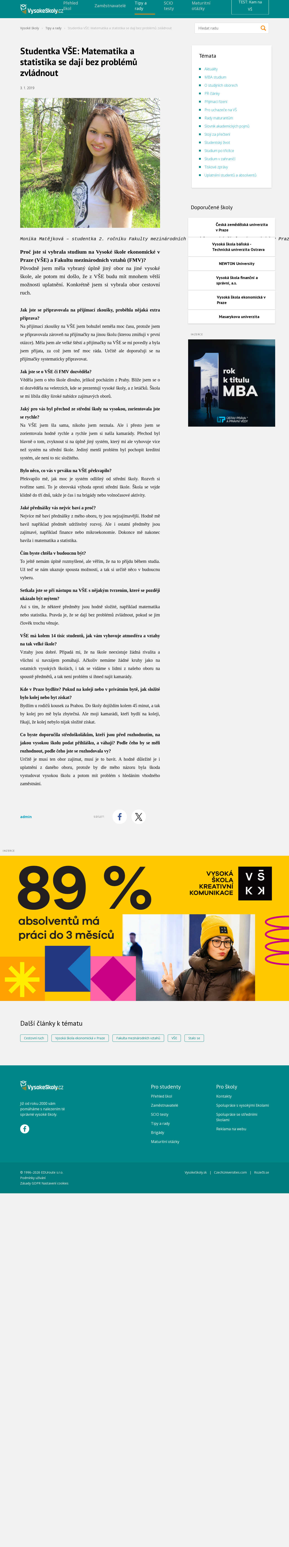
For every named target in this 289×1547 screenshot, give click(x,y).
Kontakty (224, 1096)
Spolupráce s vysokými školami (242, 1105)
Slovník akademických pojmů (226, 126)
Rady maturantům (218, 117)
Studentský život (217, 142)
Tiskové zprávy (216, 166)
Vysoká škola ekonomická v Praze (80, 1038)
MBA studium (215, 77)
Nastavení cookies (54, 1183)
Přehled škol (161, 1096)
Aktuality (211, 68)
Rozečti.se (261, 1172)
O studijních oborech (221, 85)
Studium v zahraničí (219, 158)
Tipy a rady (53, 28)
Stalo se (194, 1038)
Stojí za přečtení (217, 134)
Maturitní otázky (165, 1141)
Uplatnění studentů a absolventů (230, 175)
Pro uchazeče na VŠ (220, 109)
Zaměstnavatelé (164, 1105)
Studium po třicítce (219, 150)
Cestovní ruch (34, 1038)
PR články (212, 93)
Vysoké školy (29, 28)
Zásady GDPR (30, 1183)
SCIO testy (159, 1114)
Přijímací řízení (215, 101)
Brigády (157, 1132)
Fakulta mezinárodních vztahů (138, 1038)
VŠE (174, 1038)
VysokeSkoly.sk (196, 1172)
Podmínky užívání (33, 1178)
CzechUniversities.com (230, 1172)
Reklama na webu (231, 1128)
